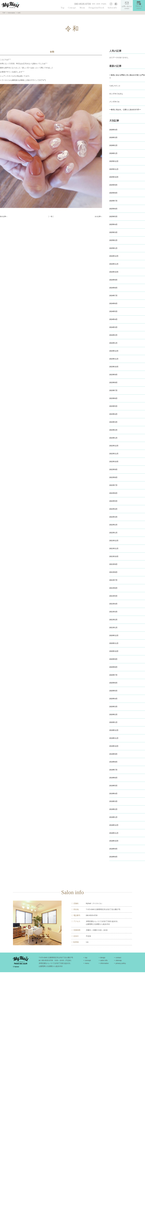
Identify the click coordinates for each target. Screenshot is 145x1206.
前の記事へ (3, 216)
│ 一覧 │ (51, 216)
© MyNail (16, 967)
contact (118, 958)
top (86, 958)
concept (88, 960)
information (104, 963)
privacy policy (121, 963)
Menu (82, 7)
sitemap (119, 960)
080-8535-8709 (82, 4)
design (102, 958)
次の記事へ (98, 216)
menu (87, 963)
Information (11, 13)
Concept (72, 7)
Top (62, 7)
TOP (3, 13)
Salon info (112, 7)
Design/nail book (96, 7)
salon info (104, 960)
